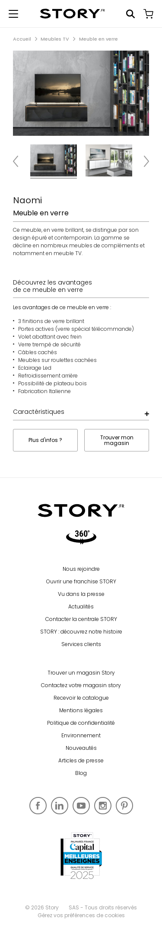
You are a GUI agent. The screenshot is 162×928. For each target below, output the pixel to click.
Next (142, 161)
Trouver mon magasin (116, 440)
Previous (19, 161)
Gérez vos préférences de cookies (81, 915)
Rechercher (130, 14)
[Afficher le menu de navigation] (13, 14)
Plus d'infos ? (45, 440)
